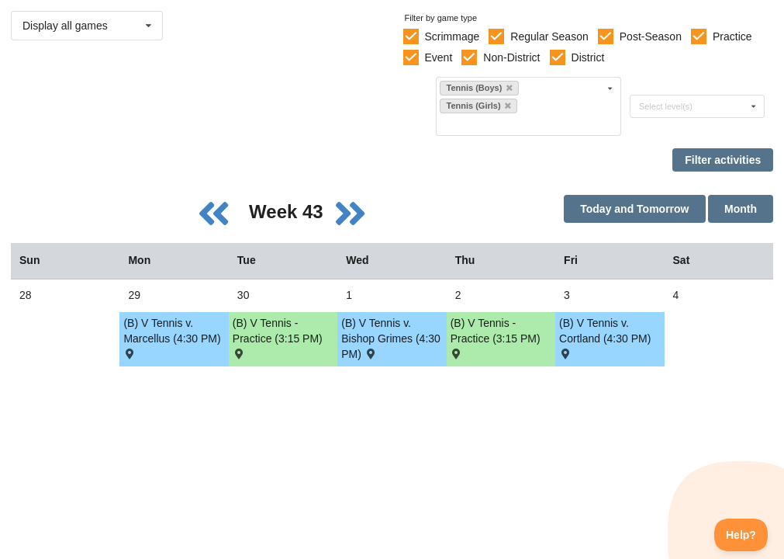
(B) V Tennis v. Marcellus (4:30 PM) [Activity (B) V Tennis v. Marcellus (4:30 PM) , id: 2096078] (171, 337)
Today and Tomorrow (634, 209)
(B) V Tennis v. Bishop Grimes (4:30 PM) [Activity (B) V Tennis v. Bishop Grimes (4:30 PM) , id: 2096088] (390, 338)
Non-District (511, 57)
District (588, 57)
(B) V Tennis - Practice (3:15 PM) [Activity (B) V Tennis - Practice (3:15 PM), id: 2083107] (496, 337)
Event (438, 57)
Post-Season (651, 36)
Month (740, 209)
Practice (732, 36)
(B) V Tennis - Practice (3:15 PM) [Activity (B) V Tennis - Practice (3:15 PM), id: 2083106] (278, 337)
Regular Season (549, 36)
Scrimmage (451, 36)
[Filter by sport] (521, 124)
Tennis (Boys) (479, 87)
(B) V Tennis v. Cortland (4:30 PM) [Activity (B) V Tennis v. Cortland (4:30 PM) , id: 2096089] (605, 337)
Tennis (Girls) (478, 105)
